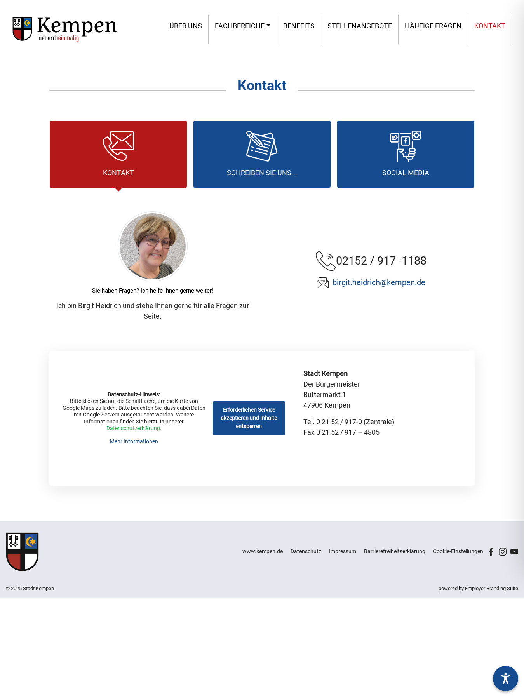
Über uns (185, 26)
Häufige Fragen (433, 26)
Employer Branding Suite (491, 588)
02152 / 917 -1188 (381, 260)
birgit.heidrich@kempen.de (379, 282)
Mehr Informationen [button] (134, 441)
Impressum (342, 551)
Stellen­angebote (359, 26)
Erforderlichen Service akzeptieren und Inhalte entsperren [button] (249, 418)
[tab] (118, 154)
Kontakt (489, 26)
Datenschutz (306, 551)
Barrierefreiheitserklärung (394, 551)
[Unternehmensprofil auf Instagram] (503, 551)
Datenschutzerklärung (133, 428)
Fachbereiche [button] (240, 26)
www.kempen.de (262, 551)
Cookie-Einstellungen (458, 551)
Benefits (299, 26)
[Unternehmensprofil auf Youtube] (514, 551)
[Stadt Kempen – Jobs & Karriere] (64, 29)
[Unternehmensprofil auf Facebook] (491, 551)
